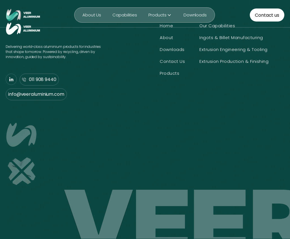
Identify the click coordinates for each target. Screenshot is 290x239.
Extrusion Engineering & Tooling (233, 49)
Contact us (267, 15)
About (166, 37)
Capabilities (124, 15)
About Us (91, 15)
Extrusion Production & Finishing (233, 61)
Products (160, 15)
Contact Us (172, 61)
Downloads (195, 15)
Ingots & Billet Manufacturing (231, 37)
